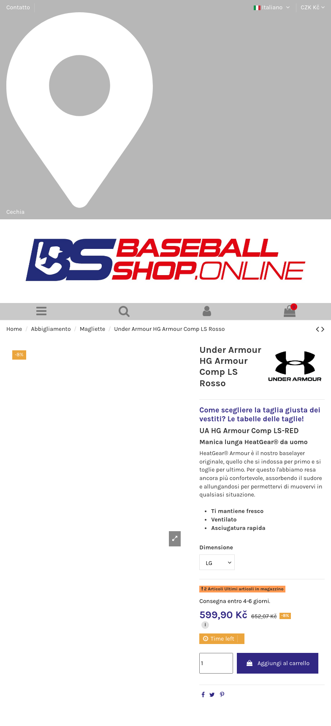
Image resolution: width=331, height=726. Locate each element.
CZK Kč (313, 7)
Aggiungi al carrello (277, 663)
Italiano (272, 7)
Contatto (18, 7)
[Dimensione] (217, 562)
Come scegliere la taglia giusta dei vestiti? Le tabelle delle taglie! (259, 414)
